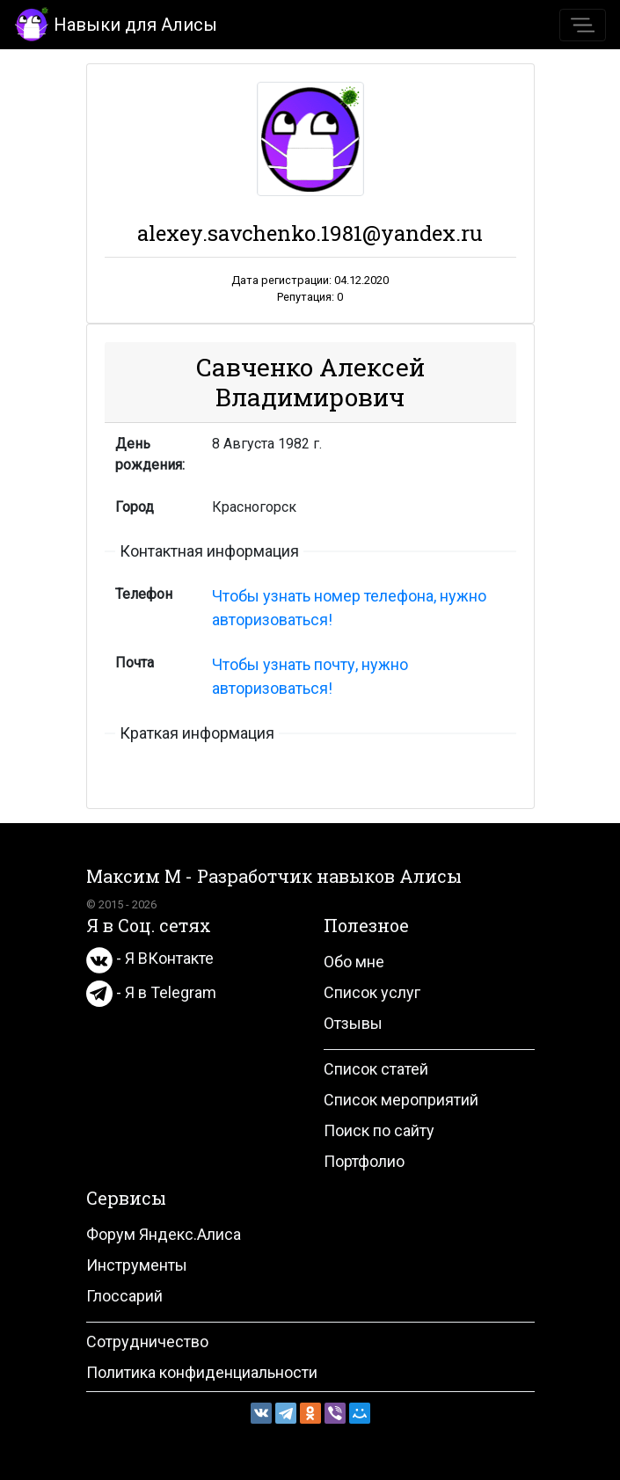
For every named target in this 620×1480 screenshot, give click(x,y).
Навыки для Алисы (115, 23)
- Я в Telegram (151, 992)
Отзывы (353, 1023)
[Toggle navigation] (582, 25)
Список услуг (372, 992)
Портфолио (364, 1161)
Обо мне (354, 961)
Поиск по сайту (379, 1130)
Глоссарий (124, 1296)
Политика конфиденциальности (201, 1372)
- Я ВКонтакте (150, 958)
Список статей (376, 1069)
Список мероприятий (401, 1099)
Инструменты (136, 1265)
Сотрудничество (147, 1341)
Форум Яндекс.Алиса (163, 1234)
